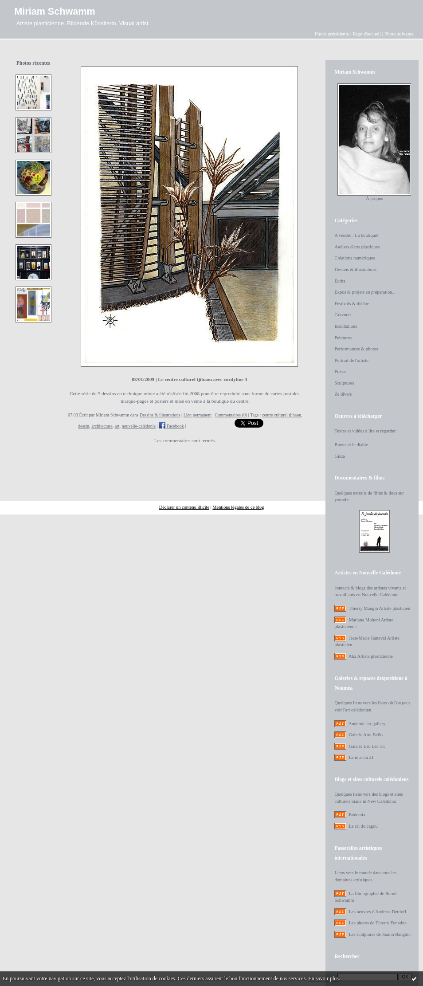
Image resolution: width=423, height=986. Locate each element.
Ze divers (343, 394)
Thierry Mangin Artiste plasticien (379, 608)
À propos (374, 198)
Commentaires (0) (231, 414)
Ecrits (339, 281)
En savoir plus (323, 978)
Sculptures (344, 383)
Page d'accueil (366, 33)
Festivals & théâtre (351, 303)
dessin (83, 426)
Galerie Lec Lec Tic (367, 746)
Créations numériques (354, 257)
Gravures (342, 314)
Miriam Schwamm (54, 11)
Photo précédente (332, 33)
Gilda (339, 456)
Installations (345, 326)
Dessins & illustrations (160, 414)
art (117, 426)
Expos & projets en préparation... (365, 292)
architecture (102, 426)
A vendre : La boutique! (356, 235)
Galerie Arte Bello (366, 734)
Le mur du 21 (361, 757)
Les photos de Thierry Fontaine (378, 922)
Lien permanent (198, 414)
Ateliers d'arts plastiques (357, 246)
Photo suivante (399, 33)
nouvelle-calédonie (138, 426)
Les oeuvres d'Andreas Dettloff (378, 911)
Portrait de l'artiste (351, 360)
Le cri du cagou (363, 826)
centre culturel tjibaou (281, 414)
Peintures (343, 337)
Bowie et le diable (351, 444)
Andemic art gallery (367, 723)
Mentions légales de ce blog (238, 507)
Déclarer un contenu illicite (184, 507)
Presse (340, 371)
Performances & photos (356, 348)
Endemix (357, 814)
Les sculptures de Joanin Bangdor (380, 934)
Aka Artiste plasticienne (371, 656)
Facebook (171, 426)
